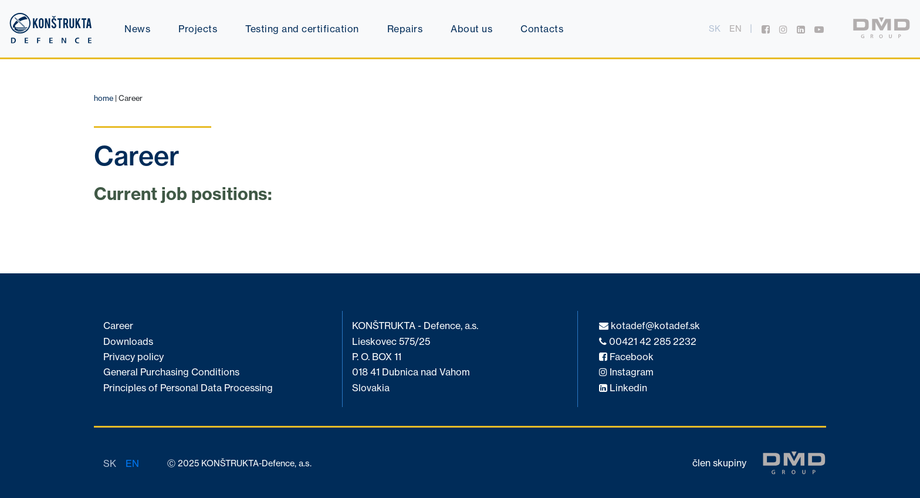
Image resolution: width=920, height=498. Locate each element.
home (103, 98)
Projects (197, 29)
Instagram (626, 372)
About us (471, 29)
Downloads (128, 341)
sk (715, 28)
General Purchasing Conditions (171, 372)
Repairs (405, 29)
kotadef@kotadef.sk (649, 325)
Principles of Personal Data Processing (188, 388)
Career (118, 325)
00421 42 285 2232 (647, 341)
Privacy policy (133, 357)
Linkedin (623, 388)
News (137, 29)
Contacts (541, 29)
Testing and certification (302, 29)
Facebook (626, 357)
